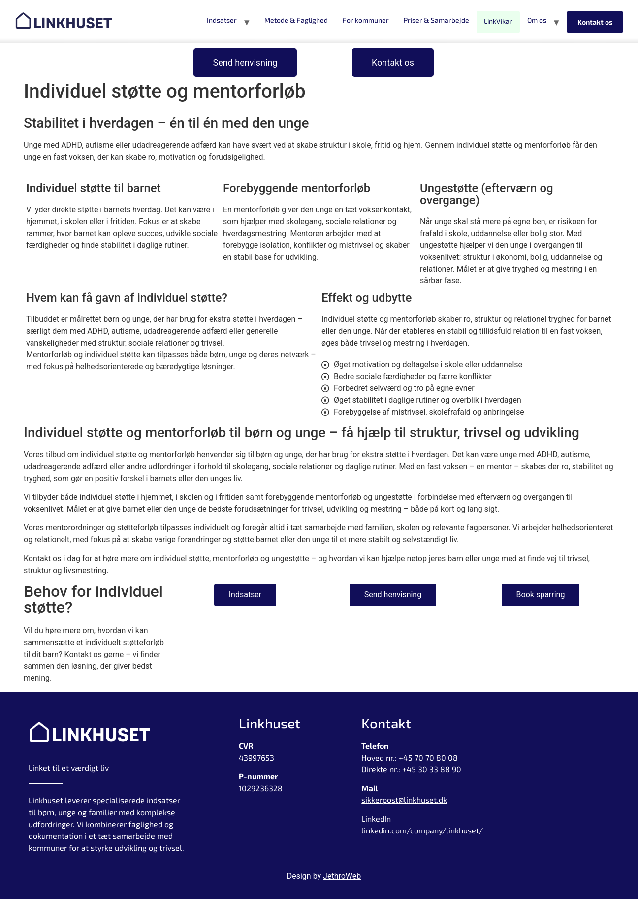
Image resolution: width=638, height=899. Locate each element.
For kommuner (366, 20)
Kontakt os (594, 22)
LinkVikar (498, 21)
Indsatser (222, 20)
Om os (536, 20)
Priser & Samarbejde (436, 20)
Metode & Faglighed (296, 20)
